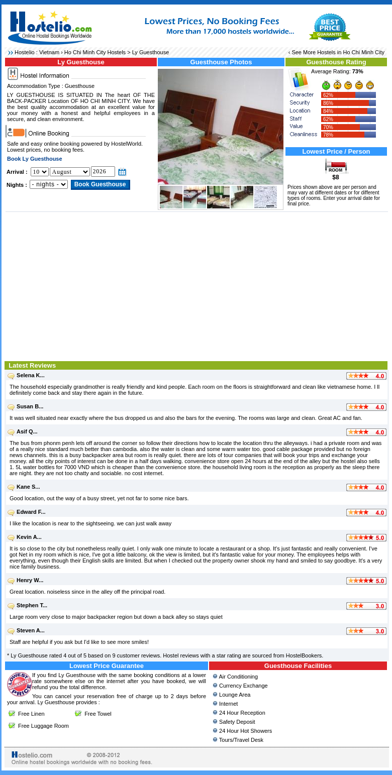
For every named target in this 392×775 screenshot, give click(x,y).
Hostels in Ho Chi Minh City (350, 52)
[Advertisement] (197, 285)
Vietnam (49, 52)
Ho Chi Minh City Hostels (95, 52)
